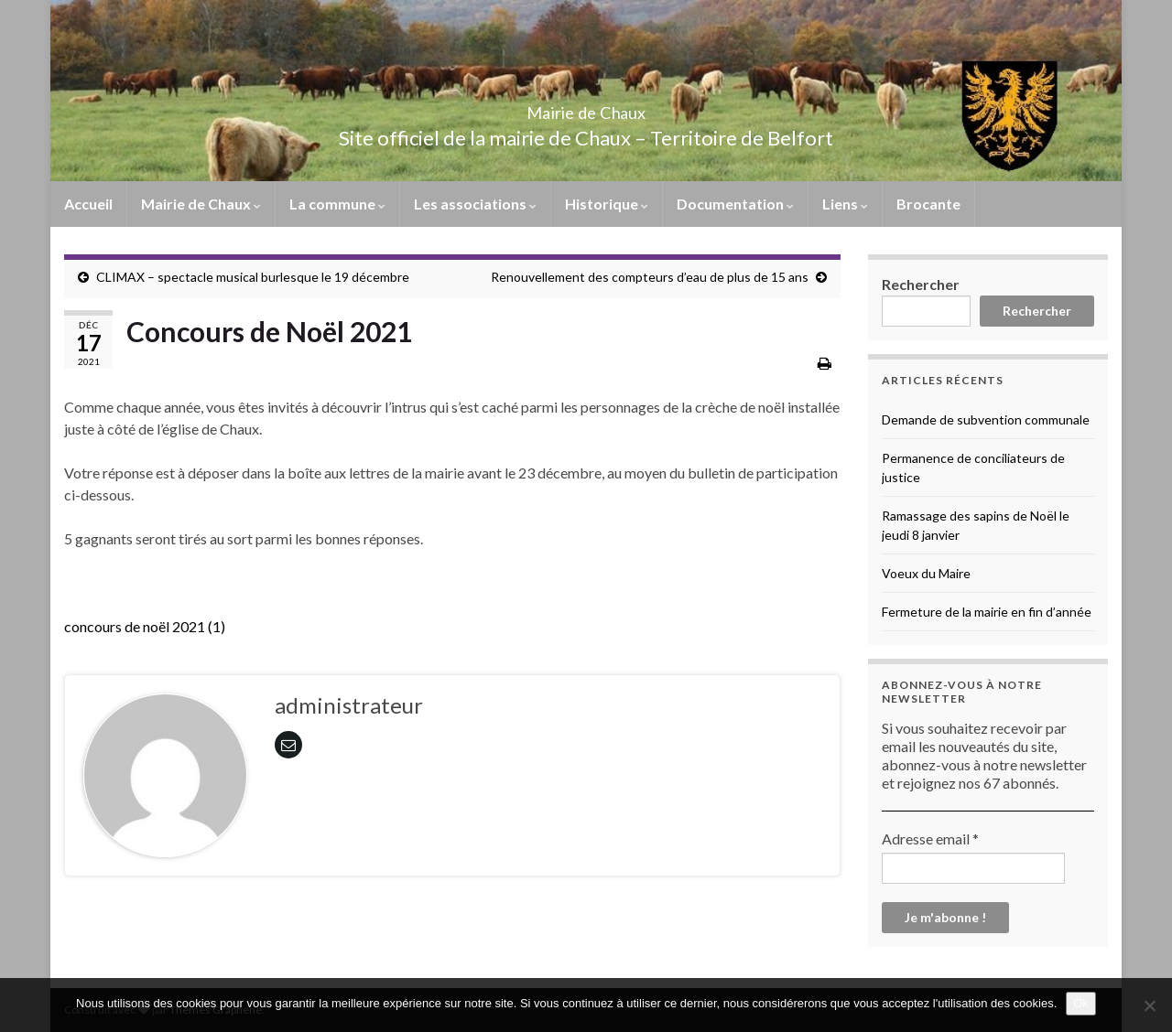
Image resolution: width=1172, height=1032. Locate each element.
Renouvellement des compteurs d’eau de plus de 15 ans (649, 277)
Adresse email (930, 838)
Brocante (928, 203)
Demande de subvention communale (986, 419)
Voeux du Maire (926, 573)
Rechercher (921, 284)
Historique (606, 203)
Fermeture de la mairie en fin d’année (986, 611)
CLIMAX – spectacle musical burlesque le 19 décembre (252, 277)
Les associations (475, 203)
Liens (845, 203)
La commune (337, 203)
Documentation (735, 203)
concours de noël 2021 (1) (144, 626)
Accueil (88, 203)
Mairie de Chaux (586, 107)
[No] (1149, 1005)
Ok (1081, 1003)
